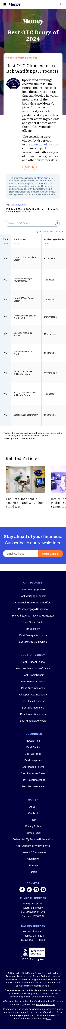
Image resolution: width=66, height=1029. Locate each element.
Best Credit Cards (33, 622)
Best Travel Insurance (33, 780)
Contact (33, 813)
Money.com (42, 178)
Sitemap (33, 865)
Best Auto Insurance (33, 688)
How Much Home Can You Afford (33, 602)
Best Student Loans (33, 662)
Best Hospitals (33, 760)
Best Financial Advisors (33, 720)
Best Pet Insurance (33, 786)
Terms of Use (33, 833)
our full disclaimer (45, 1004)
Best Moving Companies (33, 641)
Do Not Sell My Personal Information (33, 839)
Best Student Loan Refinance (33, 668)
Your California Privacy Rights (33, 846)
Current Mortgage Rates (33, 589)
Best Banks (33, 628)
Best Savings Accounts (33, 635)
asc (6, 243)
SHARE (29, 167)
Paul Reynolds (18, 204)
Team (33, 820)
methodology (42, 144)
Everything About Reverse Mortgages (33, 615)
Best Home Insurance (33, 701)
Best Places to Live (33, 767)
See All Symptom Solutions (22, 58)
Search (61, 4)
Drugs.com (25, 211)
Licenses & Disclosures (33, 852)
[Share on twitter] (29, 891)
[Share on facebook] (22, 891)
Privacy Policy (33, 826)
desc (4, 243)
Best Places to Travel (33, 773)
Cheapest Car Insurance (33, 694)
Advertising (33, 859)
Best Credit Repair (33, 675)
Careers (33, 872)
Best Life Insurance (33, 707)
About (33, 806)
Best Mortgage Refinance (33, 609)
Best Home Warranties (33, 714)
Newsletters (33, 741)
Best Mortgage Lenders (33, 596)
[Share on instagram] (36, 891)
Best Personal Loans (33, 681)
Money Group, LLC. (37, 973)
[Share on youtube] (43, 891)
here (8, 211)
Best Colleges (33, 754)
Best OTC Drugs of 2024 (33, 36)
